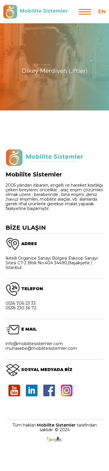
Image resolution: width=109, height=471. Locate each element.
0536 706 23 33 (21, 303)
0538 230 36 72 (21, 308)
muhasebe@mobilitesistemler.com (41, 348)
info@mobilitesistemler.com (34, 343)
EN (102, 11)
